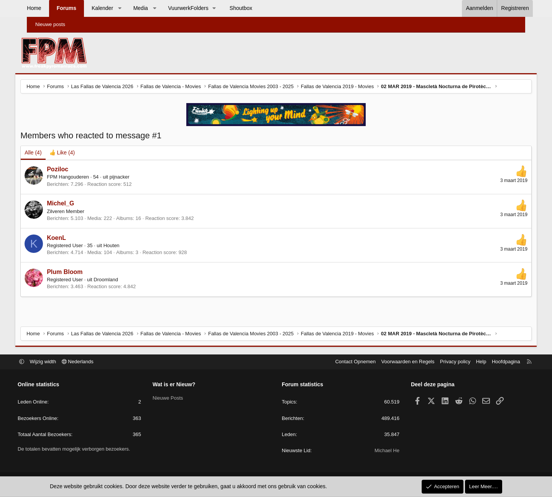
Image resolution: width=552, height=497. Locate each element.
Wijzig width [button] (56, 362)
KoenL (68, 238)
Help (468, 362)
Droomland (118, 280)
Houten (123, 246)
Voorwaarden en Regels (395, 362)
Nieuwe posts (50, 24)
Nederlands (91, 362)
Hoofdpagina (493, 362)
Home (45, 8)
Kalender (114, 8)
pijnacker (131, 178)
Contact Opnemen (342, 362)
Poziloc (69, 170)
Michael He (380, 451)
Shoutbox (252, 8)
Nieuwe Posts (174, 398)
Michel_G (72, 204)
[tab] (74, 154)
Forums (77, 8)
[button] (131, 8)
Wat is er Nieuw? (180, 385)
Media (152, 8)
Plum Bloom (77, 272)
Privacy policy (442, 362)
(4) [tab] (45, 153)
